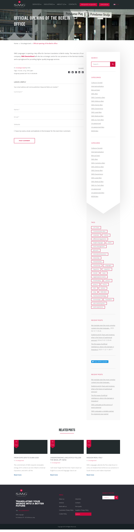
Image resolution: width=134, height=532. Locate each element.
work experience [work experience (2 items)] (98, 307)
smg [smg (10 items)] (94, 292)
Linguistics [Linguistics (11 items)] (107, 269)
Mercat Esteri (95, 90)
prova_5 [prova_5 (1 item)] (95, 284)
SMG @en (30, 70)
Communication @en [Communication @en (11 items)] (99, 231)
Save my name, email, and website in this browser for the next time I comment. (43, 131)
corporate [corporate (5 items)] (96, 235)
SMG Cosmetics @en (98, 97)
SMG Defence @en (97, 101)
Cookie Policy (63, 514)
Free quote (78, 506)
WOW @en (94, 131)
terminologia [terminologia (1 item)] (96, 299)
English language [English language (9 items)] (98, 243)
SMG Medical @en (97, 116)
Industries (49, 5)
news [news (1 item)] (103, 273)
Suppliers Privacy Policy (81, 510)
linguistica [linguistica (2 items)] (96, 269)
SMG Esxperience (97, 109)
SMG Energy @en (97, 105)
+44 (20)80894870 (23, 510)
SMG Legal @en (96, 112)
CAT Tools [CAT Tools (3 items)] (96, 227)
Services (38, 5)
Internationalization (97, 86)
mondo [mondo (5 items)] (95, 273)
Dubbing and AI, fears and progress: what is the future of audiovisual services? (103, 337)
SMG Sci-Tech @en (97, 120)
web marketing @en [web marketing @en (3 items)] (99, 303)
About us (62, 5)
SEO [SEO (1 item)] (94, 288)
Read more (17, 475)
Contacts (73, 5)
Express (77, 514)
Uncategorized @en (97, 127)
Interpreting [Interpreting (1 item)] (96, 265)
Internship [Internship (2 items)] (96, 258)
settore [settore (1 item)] (103, 288)
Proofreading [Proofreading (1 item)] (97, 280)
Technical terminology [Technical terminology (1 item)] (99, 296)
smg (24, 70)
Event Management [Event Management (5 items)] (99, 246)
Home (16, 43)
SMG (28, 68)
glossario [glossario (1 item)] (95, 250)
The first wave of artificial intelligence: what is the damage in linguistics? (102, 347)
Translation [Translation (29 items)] (108, 299)
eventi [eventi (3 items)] (109, 243)
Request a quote (89, 5)
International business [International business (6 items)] (99, 254)
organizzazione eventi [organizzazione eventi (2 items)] (99, 277)
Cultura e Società (96, 83)
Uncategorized (26, 43)
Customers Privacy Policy (66, 510)
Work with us (63, 506)
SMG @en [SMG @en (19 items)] (103, 292)
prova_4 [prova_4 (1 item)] (108, 280)
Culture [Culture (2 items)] (106, 235)
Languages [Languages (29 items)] (108, 265)
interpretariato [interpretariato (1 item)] (97, 261)
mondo (20, 70)
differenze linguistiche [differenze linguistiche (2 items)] (99, 239)
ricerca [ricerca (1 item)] (105, 284)
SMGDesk (105, 5)
